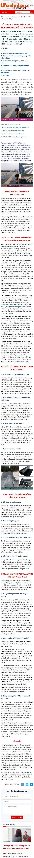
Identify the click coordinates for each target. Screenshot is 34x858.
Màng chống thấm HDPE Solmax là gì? (10, 124)
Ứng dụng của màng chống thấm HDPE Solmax (13, 133)
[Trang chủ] (2, 17)
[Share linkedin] (31, 784)
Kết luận (3, 140)
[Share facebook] (22, 784)
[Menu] (4, 12)
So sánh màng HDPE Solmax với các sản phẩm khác (14, 137)
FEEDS (31, 5)
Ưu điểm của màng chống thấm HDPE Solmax (12, 130)
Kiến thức (8, 17)
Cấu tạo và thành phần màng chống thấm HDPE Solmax (15, 127)
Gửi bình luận (17, 817)
